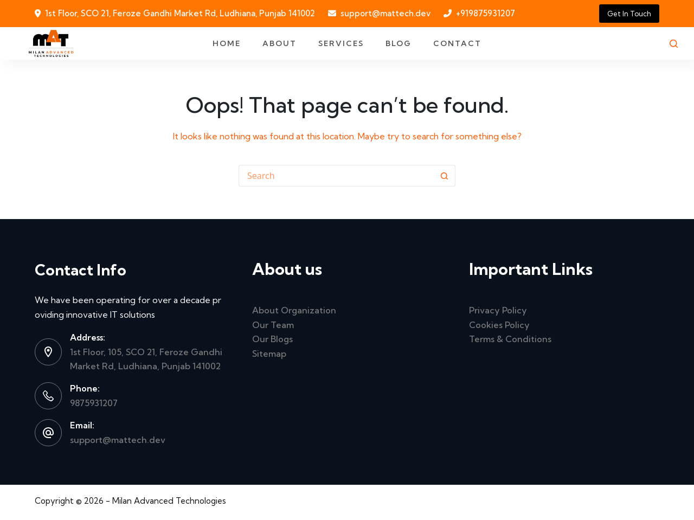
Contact (457, 43)
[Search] (674, 44)
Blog (398, 43)
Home (227, 43)
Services (341, 43)
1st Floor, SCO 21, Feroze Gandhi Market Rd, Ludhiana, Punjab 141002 (180, 13)
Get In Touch (629, 13)
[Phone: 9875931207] (48, 395)
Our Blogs (272, 338)
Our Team (273, 324)
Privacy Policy (498, 310)
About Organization (294, 310)
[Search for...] (336, 176)
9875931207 (94, 402)
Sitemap (269, 353)
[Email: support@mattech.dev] (48, 432)
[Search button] (444, 176)
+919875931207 (485, 13)
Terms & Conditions (510, 338)
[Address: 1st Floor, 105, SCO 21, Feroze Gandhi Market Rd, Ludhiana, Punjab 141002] (48, 351)
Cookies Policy (499, 324)
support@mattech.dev (385, 13)
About (279, 43)
